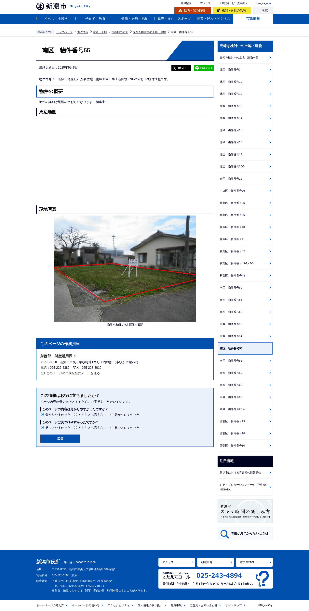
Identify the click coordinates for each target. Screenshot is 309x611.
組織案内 (186, 3)
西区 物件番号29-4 (232, 409)
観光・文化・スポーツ (174, 18)
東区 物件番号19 (231, 178)
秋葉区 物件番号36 (232, 214)
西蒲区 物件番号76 (232, 433)
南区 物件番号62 (231, 397)
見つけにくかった (127, 427)
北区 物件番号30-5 (232, 166)
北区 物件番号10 (231, 81)
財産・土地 (100, 32)
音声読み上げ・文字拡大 (233, 3)
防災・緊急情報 (194, 10)
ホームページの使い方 (86, 605)
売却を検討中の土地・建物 (149, 32)
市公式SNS (247, 562)
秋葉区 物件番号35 (232, 202)
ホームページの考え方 (50, 605)
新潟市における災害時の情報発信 (240, 472)
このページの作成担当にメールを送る (73, 373)
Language (262, 3)
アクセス (205, 3)
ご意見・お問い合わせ (203, 605)
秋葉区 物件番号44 (232, 275)
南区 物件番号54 (231, 336)
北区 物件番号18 (231, 154)
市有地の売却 (120, 32)
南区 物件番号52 (231, 311)
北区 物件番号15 (231, 130)
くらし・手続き (56, 18)
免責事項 (176, 605)
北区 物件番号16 (231, 142)
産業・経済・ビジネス (213, 18)
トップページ (64, 32)
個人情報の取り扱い (150, 605)
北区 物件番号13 (231, 106)
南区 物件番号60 (231, 384)
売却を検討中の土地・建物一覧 (239, 57)
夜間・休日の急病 (234, 10)
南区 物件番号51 (231, 299)
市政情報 (253, 18)
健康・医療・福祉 (134, 18)
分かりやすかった (58, 414)
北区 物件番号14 (231, 118)
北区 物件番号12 (231, 93)
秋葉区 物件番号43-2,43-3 (237, 263)
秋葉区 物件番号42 (232, 251)
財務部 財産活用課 (56, 356)
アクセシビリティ (119, 605)
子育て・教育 (95, 18)
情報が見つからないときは (249, 533)
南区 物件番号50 (231, 287)
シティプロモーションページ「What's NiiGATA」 (243, 487)
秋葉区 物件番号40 (232, 227)
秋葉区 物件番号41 (232, 239)
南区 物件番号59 (231, 372)
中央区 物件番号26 (232, 190)
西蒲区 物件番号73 (232, 421)
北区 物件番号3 (230, 69)
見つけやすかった (58, 427)
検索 (265, 10)
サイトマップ (233, 605)
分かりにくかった (127, 414)
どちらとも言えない (92, 414)
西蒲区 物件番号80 (232, 445)
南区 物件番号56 (231, 360)
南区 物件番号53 (231, 324)
